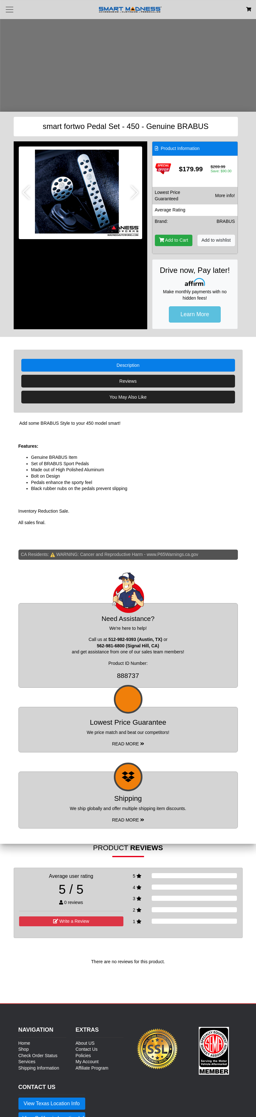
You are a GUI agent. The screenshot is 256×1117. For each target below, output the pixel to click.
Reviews (127, 381)
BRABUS (226, 221)
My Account (87, 1061)
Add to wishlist (216, 240)
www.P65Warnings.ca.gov (172, 554)
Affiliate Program (92, 1068)
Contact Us (87, 1049)
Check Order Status (38, 1055)
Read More (128, 743)
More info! (225, 195)
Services (27, 1061)
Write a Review (71, 921)
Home (24, 1043)
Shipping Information (38, 1068)
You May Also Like (128, 397)
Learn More (195, 314)
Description (128, 365)
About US (85, 1043)
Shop (23, 1049)
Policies (83, 1055)
